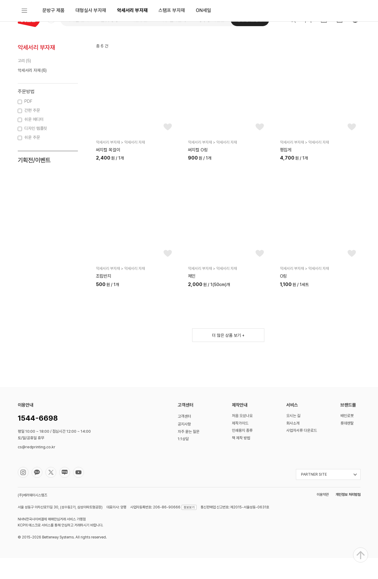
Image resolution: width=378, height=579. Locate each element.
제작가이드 (240, 444)
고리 (21, 81)
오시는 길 (293, 436)
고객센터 (184, 437)
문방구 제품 (53, 43)
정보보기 (189, 528)
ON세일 (203, 43)
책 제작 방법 (241, 459)
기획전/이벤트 (34, 181)
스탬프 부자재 (171, 43)
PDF (28, 122)
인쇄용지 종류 (242, 451)
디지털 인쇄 (77, 20)
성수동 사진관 (211, 20)
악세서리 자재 (29, 91)
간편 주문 (32, 131)
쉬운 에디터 (34, 140)
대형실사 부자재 (90, 43)
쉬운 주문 (32, 158)
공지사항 (184, 445)
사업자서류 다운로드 (301, 451)
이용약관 (323, 515)
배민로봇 (347, 436)
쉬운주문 (139, 20)
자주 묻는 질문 (188, 452)
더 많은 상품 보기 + (228, 356)
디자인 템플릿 (35, 149)
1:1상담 (183, 460)
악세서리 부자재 (132, 43)
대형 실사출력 (173, 20)
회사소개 (293, 444)
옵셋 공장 (110, 20)
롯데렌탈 (347, 444)
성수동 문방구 (250, 20)
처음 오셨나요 (242, 436)
